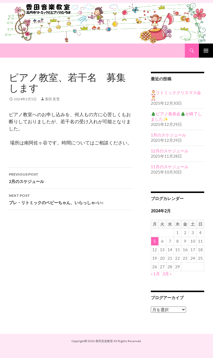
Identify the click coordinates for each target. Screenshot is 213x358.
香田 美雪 (52, 99)
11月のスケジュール (169, 166)
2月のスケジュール (71, 177)
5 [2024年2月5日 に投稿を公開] (154, 241)
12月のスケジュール (169, 150)
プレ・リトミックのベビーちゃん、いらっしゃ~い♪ (71, 198)
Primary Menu (206, 51)
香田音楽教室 (104, 341)
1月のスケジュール (168, 134)
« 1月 (155, 273)
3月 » (167, 273)
